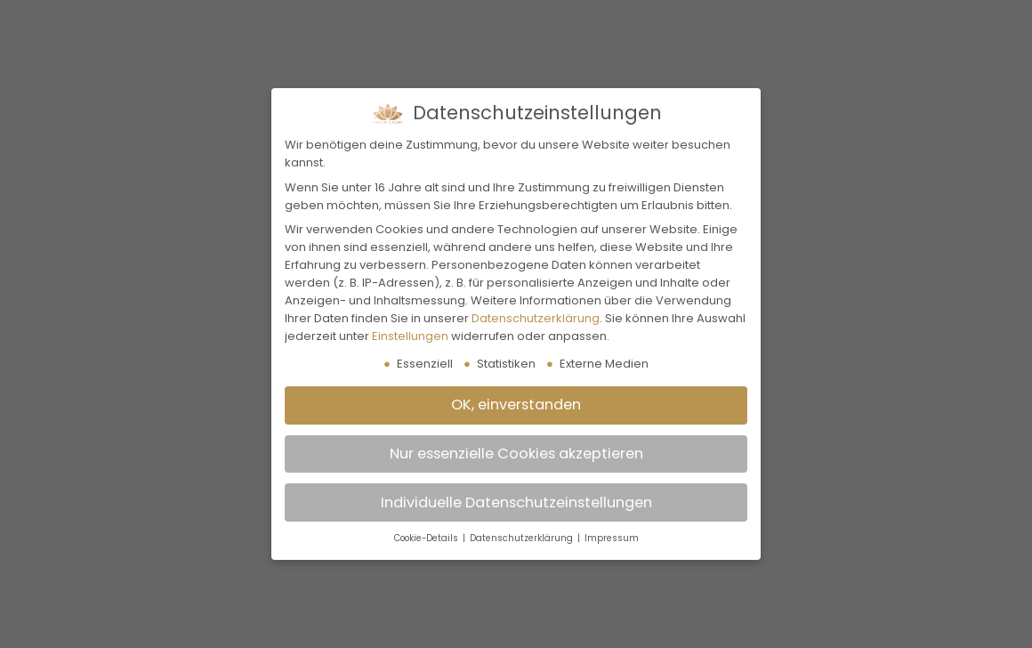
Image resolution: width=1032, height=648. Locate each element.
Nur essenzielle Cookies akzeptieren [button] (516, 453)
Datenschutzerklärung (536, 318)
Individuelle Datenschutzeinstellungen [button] (516, 502)
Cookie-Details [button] (427, 538)
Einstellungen (410, 336)
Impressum (612, 538)
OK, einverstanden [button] (516, 404)
